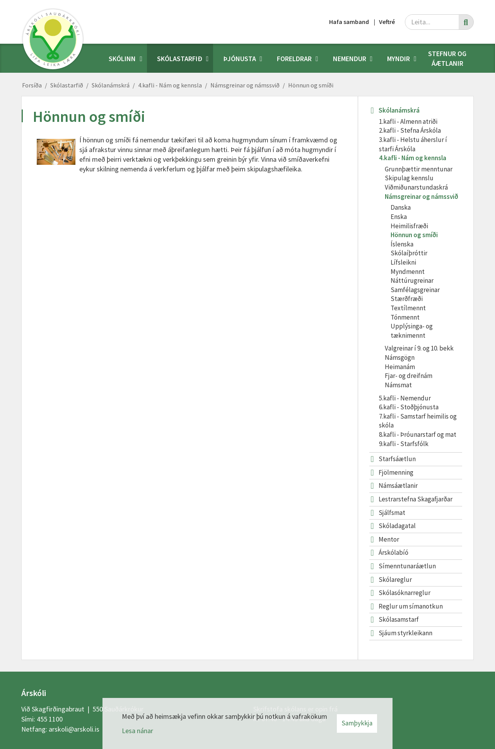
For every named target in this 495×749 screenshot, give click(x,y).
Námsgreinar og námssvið (245, 85)
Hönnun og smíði (310, 85)
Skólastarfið (66, 85)
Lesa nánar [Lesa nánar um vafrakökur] (137, 730)
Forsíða (32, 85)
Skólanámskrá (111, 85)
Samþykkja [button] (356, 723)
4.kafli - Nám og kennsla (170, 85)
